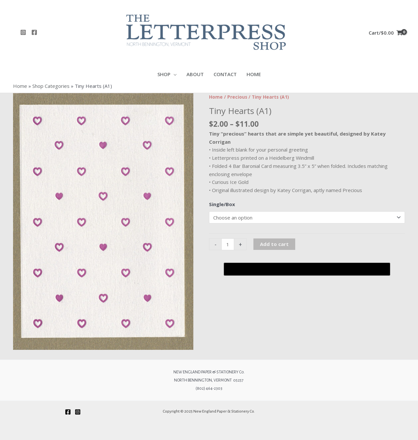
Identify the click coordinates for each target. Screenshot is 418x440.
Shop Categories (51, 86)
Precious (237, 97)
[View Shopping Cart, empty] (385, 32)
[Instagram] (23, 32)
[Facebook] (34, 32)
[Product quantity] (227, 244)
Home (20, 86)
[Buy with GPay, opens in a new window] (307, 269)
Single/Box (222, 204)
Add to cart (274, 244)
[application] (173, 74)
